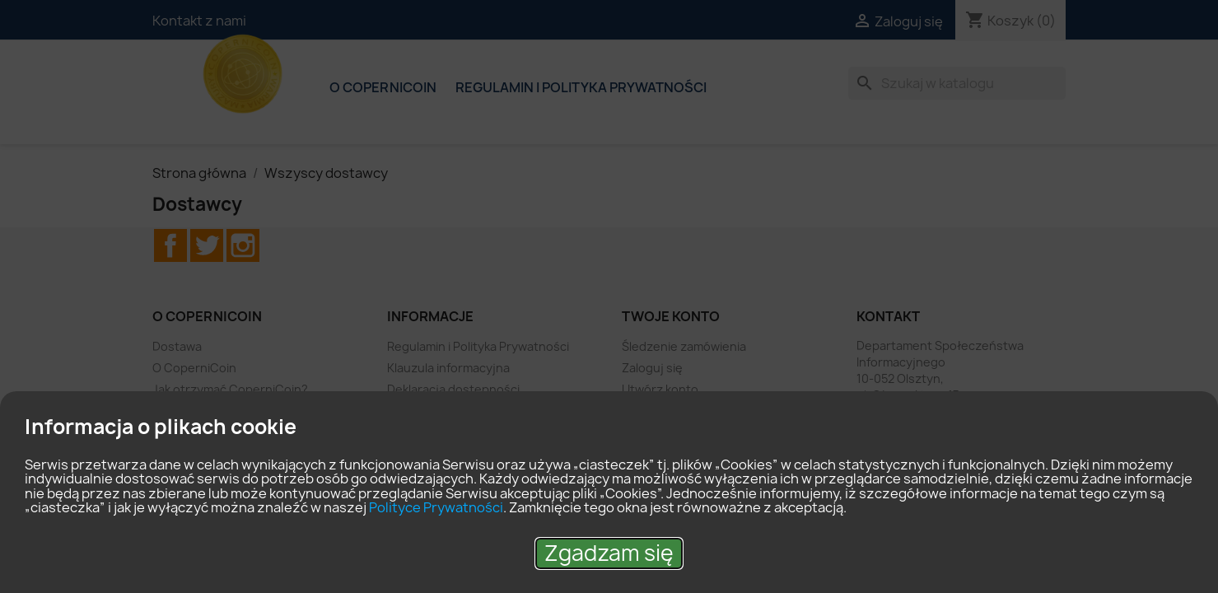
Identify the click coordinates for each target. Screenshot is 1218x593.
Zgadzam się (609, 553)
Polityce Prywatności (436, 507)
